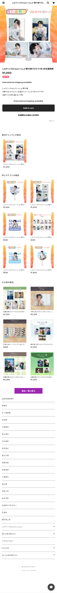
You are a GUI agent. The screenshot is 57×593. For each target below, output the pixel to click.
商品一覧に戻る (28, 391)
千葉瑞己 (5, 477)
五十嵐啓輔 (6, 413)
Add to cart (28, 108)
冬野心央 (5, 491)
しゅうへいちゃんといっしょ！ (12, 527)
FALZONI (5, 548)
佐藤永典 (5, 463)
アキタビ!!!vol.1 (7, 541)
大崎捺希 (5, 427)
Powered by (28, 570)
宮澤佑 (4, 512)
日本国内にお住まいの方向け (28, 115)
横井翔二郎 (6, 520)
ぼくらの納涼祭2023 (9, 555)
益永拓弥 (5, 498)
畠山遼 (4, 484)
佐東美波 (5, 470)
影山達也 (5, 434)
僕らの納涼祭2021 (9, 534)
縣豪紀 (4, 406)
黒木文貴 (5, 455)
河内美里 (5, 441)
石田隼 (4, 420)
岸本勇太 (5, 448)
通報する (52, 121)
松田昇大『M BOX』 (9, 505)
